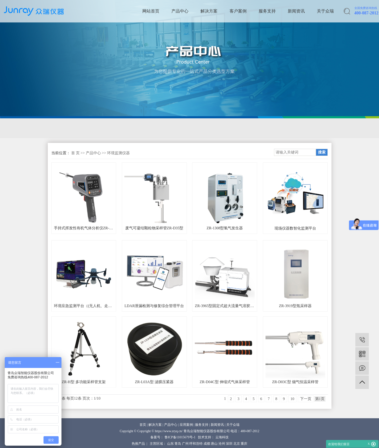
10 (292, 399)
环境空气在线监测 (181, 128)
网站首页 (150, 11)
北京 (236, 443)
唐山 (214, 443)
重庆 (244, 443)
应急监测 (145, 128)
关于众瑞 (325, 11)
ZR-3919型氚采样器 (295, 316)
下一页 (305, 399)
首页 (142, 425)
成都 (207, 443)
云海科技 (222, 437)
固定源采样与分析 (69, 128)
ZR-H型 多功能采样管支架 (83, 392)
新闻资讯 (296, 11)
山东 (170, 443)
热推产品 (138, 443)
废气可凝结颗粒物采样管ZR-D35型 (154, 228)
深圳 (229, 443)
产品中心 (179, 11)
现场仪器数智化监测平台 (295, 228)
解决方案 (209, 11)
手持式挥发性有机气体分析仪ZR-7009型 (83, 228)
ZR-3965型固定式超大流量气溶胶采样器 (224, 316)
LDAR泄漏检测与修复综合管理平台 (154, 316)
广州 (185, 443)
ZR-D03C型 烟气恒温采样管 (295, 392)
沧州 (221, 443)
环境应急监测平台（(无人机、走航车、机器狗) (83, 316)
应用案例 (186, 425)
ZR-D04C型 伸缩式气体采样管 (225, 392)
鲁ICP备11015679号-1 (180, 437)
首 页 (75, 153)
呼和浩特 (196, 443)
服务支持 (267, 11)
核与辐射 (243, 128)
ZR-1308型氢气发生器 (225, 228)
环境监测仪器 (118, 153)
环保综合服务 (275, 128)
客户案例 (238, 11)
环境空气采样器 (111, 128)
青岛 (177, 443)
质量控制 (216, 128)
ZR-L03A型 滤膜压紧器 (154, 392)
